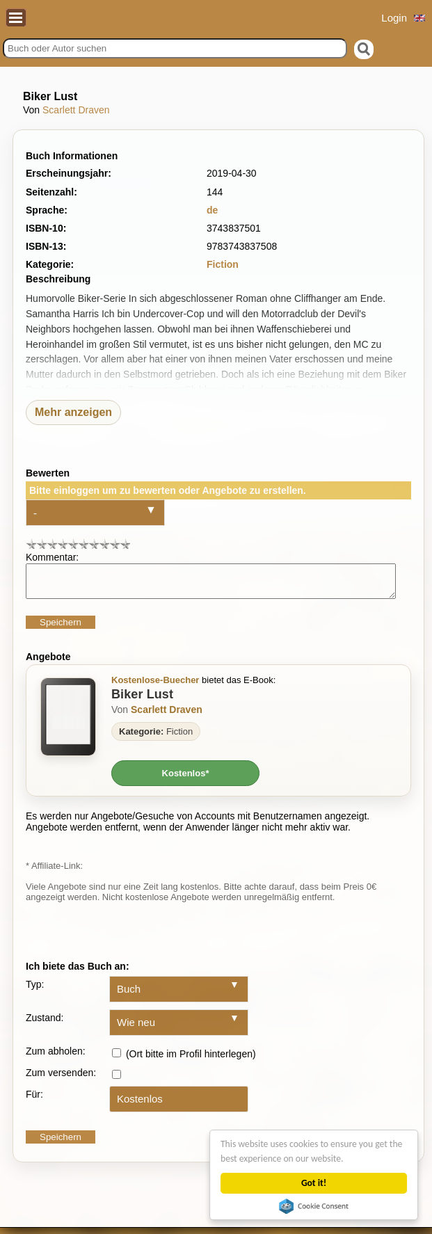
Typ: (35, 990)
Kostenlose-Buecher (155, 686)
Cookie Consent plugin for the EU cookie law (314, 1206)
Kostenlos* (185, 779)
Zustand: (44, 1023)
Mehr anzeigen (73, 412)
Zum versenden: (61, 1078)
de (212, 210)
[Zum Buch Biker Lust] (68, 723)
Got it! (314, 1183)
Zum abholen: (56, 1057)
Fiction (223, 264)
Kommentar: (52, 557)
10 (125, 543)
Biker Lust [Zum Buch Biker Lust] (142, 700)
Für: (34, 1100)
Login (394, 18)
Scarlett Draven (75, 109)
